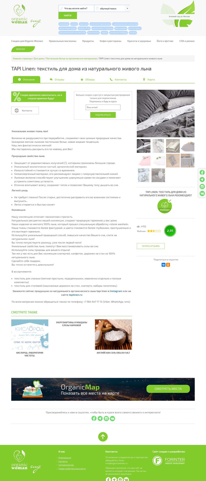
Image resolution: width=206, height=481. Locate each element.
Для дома (39, 51)
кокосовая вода (67, 21)
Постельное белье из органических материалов (71, 51)
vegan (104, 25)
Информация (64, 450)
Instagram (116, 283)
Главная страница (22, 51)
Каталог (20, 42)
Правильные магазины (62, 33)
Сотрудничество (66, 458)
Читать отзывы (151, 239)
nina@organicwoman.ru (116, 456)
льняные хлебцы (118, 25)
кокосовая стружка (102, 21)
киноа (74, 16)
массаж (84, 16)
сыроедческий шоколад (125, 16)
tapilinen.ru (75, 287)
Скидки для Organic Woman (27, 33)
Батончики (93, 25)
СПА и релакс (187, 33)
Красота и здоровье (139, 33)
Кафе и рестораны (110, 33)
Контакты (27, 103)
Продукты (88, 33)
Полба (133, 25)
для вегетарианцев (100, 16)
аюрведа (64, 16)
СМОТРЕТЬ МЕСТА (168, 382)
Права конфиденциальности (72, 461)
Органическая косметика (72, 25)
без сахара (120, 21)
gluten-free (84, 21)
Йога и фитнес (165, 33)
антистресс (135, 21)
